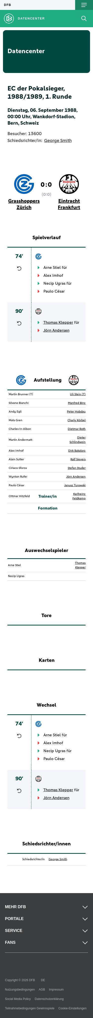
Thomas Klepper (58, 322)
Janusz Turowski (75, 485)
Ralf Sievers (78, 459)
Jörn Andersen (56, 330)
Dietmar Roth (77, 429)
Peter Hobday (76, 411)
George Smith (58, 141)
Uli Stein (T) (78, 394)
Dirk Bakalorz (77, 450)
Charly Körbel (76, 420)
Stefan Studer (77, 468)
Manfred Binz (77, 403)
